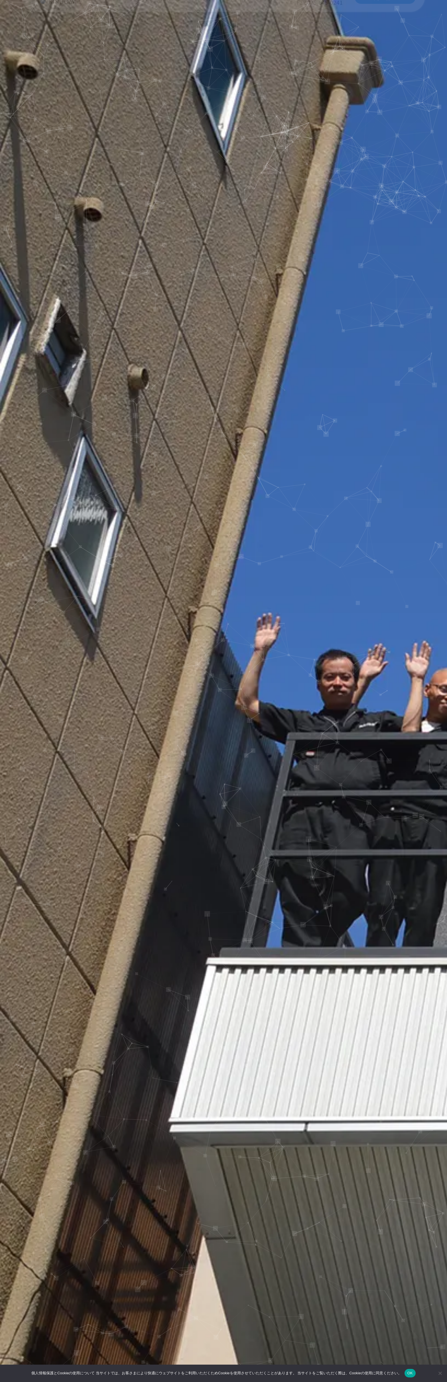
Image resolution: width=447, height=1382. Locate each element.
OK (410, 1373)
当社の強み (106, 23)
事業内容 (139, 23)
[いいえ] (440, 1373)
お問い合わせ (385, 23)
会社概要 (267, 23)
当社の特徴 (205, 23)
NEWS (237, 23)
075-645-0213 (320, 19)
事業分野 (170, 23)
